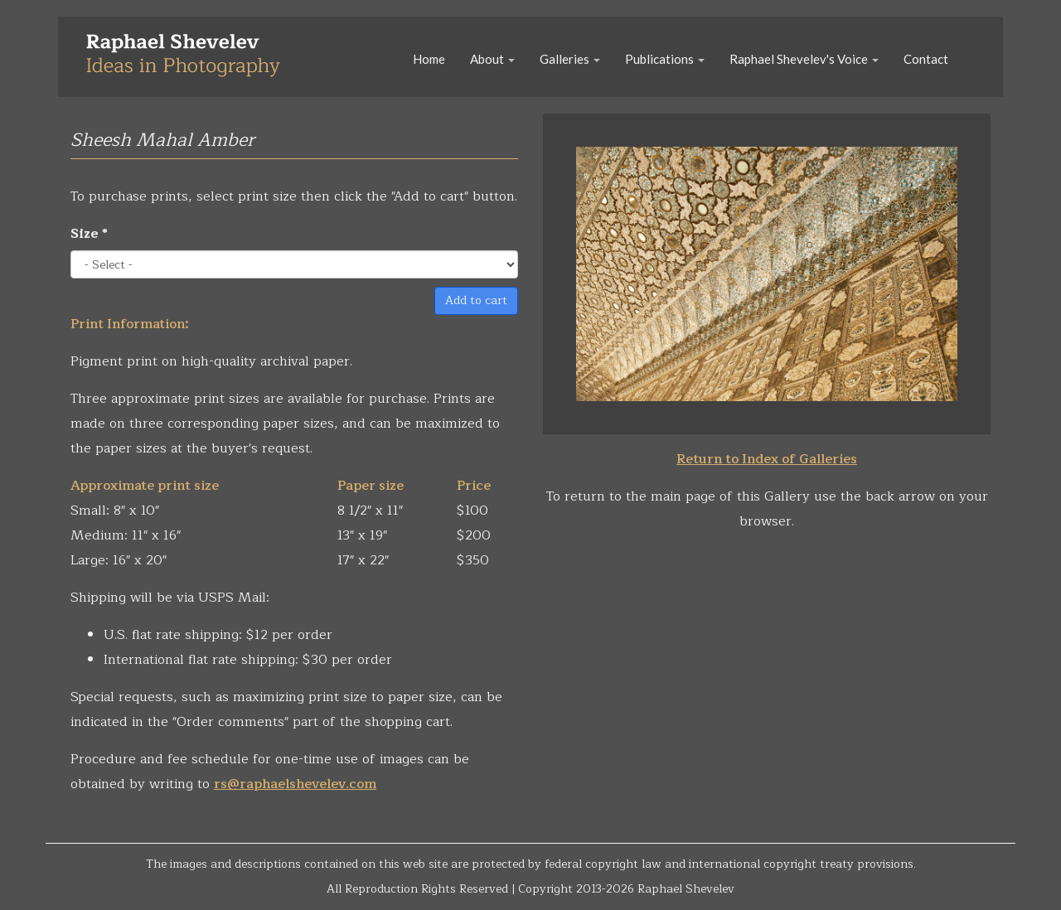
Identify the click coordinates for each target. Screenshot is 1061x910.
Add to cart (476, 300)
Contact (926, 58)
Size (89, 233)
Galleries (570, 58)
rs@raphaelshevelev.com (295, 784)
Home (429, 58)
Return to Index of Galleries (766, 459)
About (492, 58)
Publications (665, 58)
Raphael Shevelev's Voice (804, 58)
